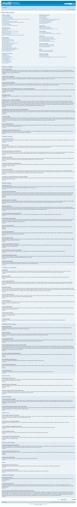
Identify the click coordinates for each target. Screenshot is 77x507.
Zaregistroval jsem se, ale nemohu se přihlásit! (9, 21)
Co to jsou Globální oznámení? (7, 58)
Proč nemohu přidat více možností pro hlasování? (10, 42)
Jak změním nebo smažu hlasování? (8, 43)
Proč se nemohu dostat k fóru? (7, 44)
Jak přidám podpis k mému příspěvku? (8, 40)
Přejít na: (58, 499)
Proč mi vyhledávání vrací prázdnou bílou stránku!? (47, 39)
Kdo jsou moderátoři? (42, 17)
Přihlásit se (73, 9)
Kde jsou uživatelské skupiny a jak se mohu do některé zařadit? (49, 19)
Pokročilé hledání (72, 4)
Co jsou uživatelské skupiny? (44, 18)
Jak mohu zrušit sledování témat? (44, 46)
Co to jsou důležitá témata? (6, 60)
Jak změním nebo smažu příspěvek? (8, 39)
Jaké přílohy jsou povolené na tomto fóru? (46, 50)
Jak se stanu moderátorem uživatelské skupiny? (47, 20)
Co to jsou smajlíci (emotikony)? (7, 56)
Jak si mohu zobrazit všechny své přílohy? (46, 51)
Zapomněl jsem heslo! (5, 20)
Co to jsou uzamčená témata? (7, 61)
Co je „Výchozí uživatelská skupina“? (45, 22)
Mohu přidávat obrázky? (6, 57)
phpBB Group (38, 478)
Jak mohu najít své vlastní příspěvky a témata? (46, 41)
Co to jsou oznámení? (5, 59)
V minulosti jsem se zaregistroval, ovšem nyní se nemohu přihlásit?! (13, 22)
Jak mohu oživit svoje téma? (6, 51)
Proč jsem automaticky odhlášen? (7, 18)
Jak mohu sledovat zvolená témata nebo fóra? (46, 45)
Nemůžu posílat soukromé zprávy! (44, 26)
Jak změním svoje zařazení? (6, 34)
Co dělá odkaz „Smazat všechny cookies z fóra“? (10, 25)
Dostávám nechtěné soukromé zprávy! (45, 27)
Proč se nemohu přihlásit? (6, 16)
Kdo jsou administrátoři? (43, 16)
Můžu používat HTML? (5, 55)
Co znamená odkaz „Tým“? (43, 23)
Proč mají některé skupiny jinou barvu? (45, 21)
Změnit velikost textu (74, 7)
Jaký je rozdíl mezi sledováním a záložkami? (46, 44)
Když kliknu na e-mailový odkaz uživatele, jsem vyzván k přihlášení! (13, 35)
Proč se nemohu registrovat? (6, 24)
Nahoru (4, 73)
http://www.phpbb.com (51, 484)
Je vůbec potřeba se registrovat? (7, 17)
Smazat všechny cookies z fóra (57, 502)
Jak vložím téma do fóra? (6, 38)
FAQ (69, 9)
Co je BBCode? (4, 54)
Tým (50, 502)
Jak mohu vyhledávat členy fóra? (44, 40)
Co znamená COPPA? (5, 23)
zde (9, 479)
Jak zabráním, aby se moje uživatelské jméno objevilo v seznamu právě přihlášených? (16, 19)
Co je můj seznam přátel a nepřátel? (45, 32)
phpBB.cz (41, 504)
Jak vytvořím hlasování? (6, 41)
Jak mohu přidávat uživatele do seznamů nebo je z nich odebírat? (50, 33)
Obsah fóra (5, 7)
